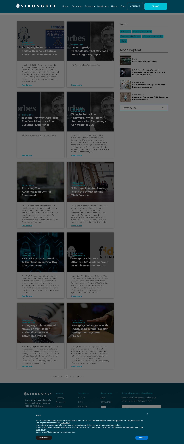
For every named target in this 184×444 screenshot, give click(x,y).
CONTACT (135, 6)
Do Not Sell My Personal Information (106, 425)
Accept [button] (142, 437)
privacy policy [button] (40, 430)
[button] (76, 6)
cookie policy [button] (65, 423)
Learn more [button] (43, 437)
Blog (123, 6)
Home (65, 6)
